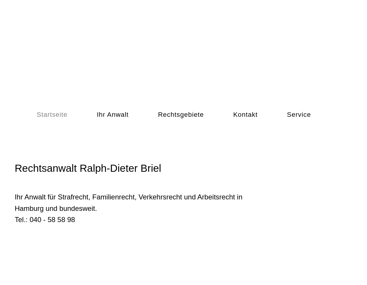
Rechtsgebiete (181, 114)
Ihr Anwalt (112, 114)
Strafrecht (73, 197)
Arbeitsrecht (216, 197)
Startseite (52, 114)
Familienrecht (113, 197)
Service (299, 114)
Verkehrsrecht (160, 197)
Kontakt (245, 114)
